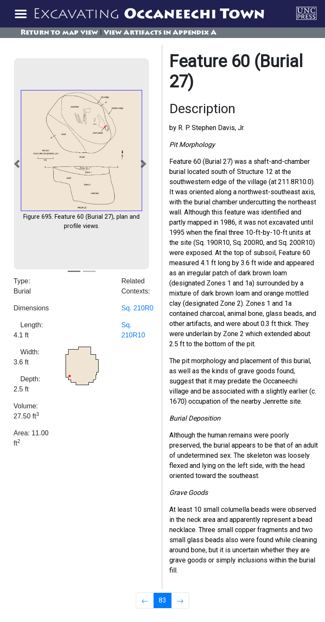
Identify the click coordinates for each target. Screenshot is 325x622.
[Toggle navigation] (20, 13)
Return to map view (59, 33)
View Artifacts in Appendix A (160, 33)
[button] (18, 164)
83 (162, 600)
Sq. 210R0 (137, 308)
